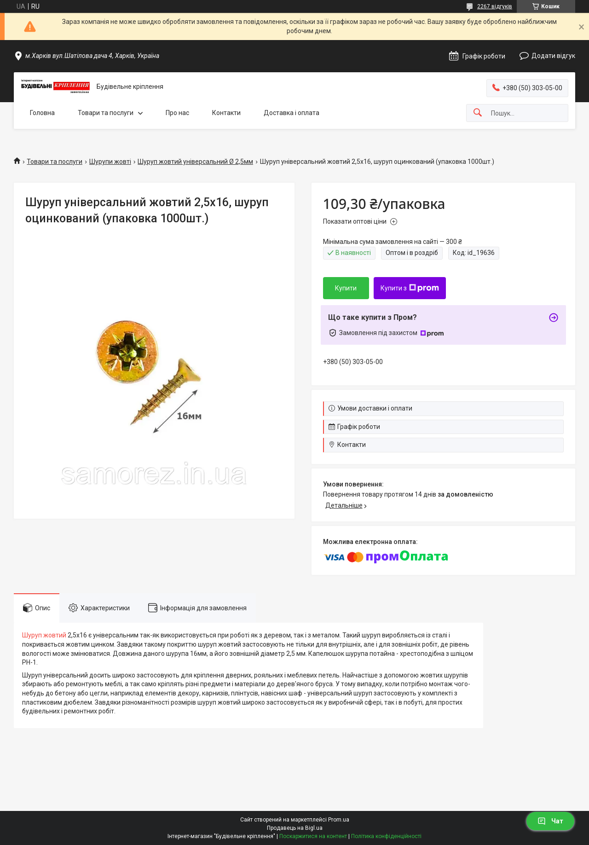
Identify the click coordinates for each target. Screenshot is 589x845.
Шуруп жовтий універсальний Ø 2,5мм (195, 161)
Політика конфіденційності (386, 836)
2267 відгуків (494, 6)
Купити (346, 288)
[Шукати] (477, 113)
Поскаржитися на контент (313, 836)
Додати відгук (553, 55)
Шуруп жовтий (44, 635)
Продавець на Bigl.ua (295, 828)
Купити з (410, 288)
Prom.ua (338, 819)
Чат (550, 821)
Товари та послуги (105, 112)
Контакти (226, 112)
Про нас (177, 112)
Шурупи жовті (110, 161)
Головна (42, 112)
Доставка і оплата (291, 112)
